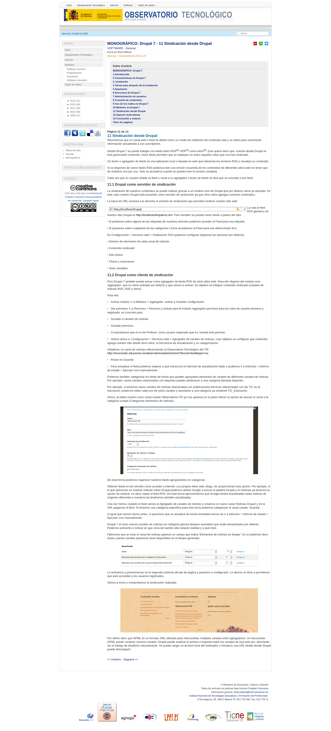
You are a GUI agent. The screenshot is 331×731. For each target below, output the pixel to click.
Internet (114, 5)
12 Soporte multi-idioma (126, 114)
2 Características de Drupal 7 (129, 78)
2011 (71, 108)
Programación (74, 72)
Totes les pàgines (123, 122)
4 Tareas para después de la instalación (135, 85)
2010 (71, 111)
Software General (76, 69)
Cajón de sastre (146, 5)
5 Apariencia (120, 89)
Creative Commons (258, 688)
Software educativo (77, 80)
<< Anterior (114, 659)
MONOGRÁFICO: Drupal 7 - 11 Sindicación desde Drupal (159, 43)
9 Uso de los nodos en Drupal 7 (131, 103)
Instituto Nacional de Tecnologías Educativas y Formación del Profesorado (228, 695)
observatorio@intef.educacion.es (251, 692)
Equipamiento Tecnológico (91, 5)
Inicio (69, 5)
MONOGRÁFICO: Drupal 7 (127, 70)
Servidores (72, 76)
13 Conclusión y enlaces (127, 118)
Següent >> (131, 659)
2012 (71, 104)
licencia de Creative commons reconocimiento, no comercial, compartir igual (83, 197)
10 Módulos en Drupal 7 (126, 107)
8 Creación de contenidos (127, 100)
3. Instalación (120, 81)
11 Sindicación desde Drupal (129, 111)
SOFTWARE (115, 48)
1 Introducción (121, 74)
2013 (71, 100)
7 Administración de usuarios (129, 96)
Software (128, 5)
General (131, 48)
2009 (71, 115)
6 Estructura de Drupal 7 (127, 92)
